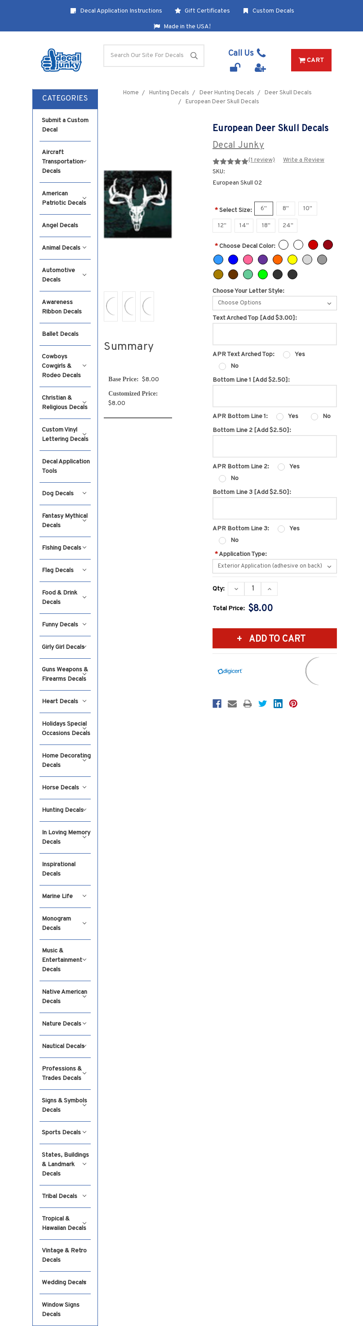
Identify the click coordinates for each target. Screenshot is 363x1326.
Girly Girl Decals (64, 647)
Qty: (218, 589)
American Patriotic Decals (64, 198)
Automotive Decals (64, 275)
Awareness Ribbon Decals (62, 307)
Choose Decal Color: (245, 246)
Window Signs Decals (61, 1309)
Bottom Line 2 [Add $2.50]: (251, 430)
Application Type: (241, 554)
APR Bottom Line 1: (240, 416)
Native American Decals (64, 996)
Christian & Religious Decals (65, 402)
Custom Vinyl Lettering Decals (65, 434)
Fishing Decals (64, 548)
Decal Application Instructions (116, 11)
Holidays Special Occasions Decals (66, 728)
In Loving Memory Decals (66, 837)
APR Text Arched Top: (243, 354)
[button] (65, 99)
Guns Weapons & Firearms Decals (65, 674)
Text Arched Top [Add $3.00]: (254, 318)
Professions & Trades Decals (64, 1073)
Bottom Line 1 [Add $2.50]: (251, 380)
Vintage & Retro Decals (64, 1255)
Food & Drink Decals (64, 597)
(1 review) (261, 160)
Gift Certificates (202, 11)
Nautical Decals (64, 1046)
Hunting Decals (64, 810)
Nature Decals (64, 1024)
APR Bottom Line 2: (240, 467)
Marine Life (64, 896)
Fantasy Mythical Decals (65, 520)
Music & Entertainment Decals (64, 960)
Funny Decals (64, 625)
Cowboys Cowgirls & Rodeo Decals (64, 366)
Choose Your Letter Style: (248, 291)
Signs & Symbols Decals (64, 1105)
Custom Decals (268, 11)
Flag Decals (64, 570)
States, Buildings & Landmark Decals (65, 1164)
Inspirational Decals (58, 869)
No (234, 366)
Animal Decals (64, 248)
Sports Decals (64, 1133)
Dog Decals (64, 494)
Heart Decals (64, 701)
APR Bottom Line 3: (240, 529)
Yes (300, 354)
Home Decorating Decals (66, 760)
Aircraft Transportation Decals (64, 162)
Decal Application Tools (66, 466)
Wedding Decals (64, 1282)
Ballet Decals (60, 334)
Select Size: (233, 210)
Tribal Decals (64, 1196)
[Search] (153, 55)
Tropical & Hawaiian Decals (64, 1223)
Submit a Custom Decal (65, 125)
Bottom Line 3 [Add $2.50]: (251, 492)
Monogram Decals (64, 923)
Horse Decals (64, 788)
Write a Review (303, 160)
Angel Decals (60, 225)
